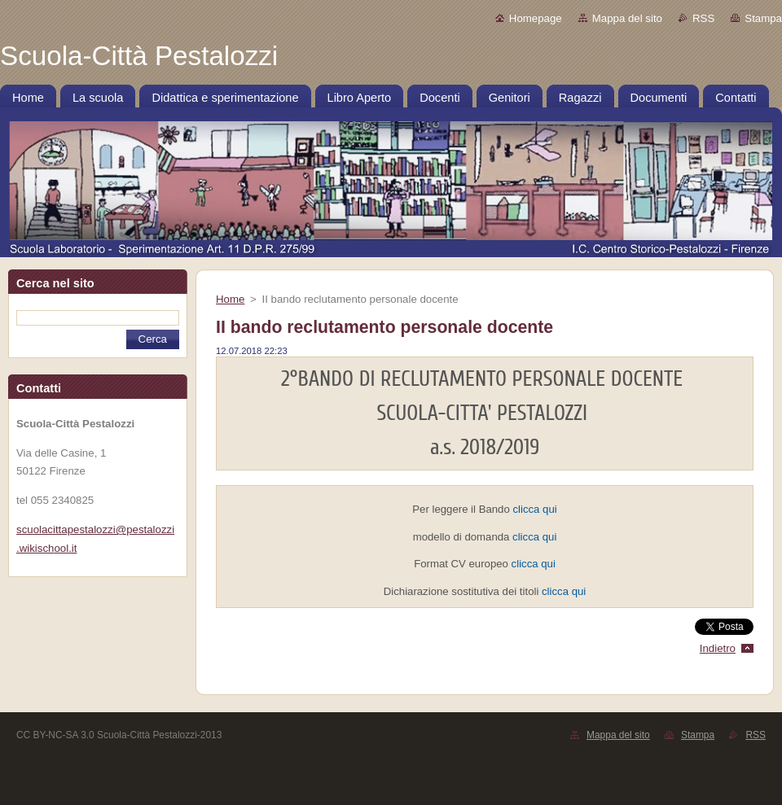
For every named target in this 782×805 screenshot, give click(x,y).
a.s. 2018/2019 (485, 447)
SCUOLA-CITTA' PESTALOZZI (484, 413)
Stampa (763, 18)
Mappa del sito (627, 18)
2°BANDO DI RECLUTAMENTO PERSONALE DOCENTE (484, 379)
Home (230, 299)
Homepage (535, 18)
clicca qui (534, 509)
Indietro (718, 648)
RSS (703, 18)
